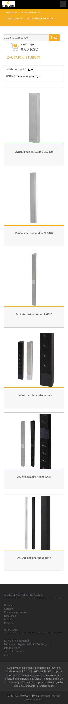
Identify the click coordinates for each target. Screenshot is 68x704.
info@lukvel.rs (12, 647)
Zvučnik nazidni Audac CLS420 (34, 151)
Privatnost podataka (15, 612)
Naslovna (11, 12)
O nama (8, 605)
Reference (10, 615)
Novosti (8, 623)
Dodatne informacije (40, 18)
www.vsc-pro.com (34, 699)
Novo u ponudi (14, 18)
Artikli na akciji (30, 12)
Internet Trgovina (50, 695)
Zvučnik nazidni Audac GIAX (34, 557)
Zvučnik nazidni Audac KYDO (34, 395)
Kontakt (8, 608)
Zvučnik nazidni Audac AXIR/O (34, 314)
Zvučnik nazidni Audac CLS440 (34, 233)
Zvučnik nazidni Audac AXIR (34, 476)
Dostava (8, 619)
